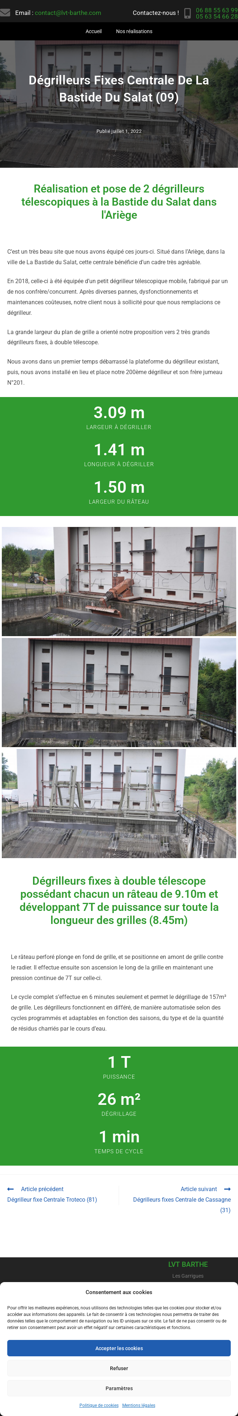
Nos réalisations (134, 31)
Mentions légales (138, 1405)
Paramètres (119, 1388)
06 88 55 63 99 (217, 10)
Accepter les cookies (119, 1348)
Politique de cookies (99, 1405)
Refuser (119, 1368)
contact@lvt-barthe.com (68, 12)
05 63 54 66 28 (217, 16)
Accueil (94, 31)
